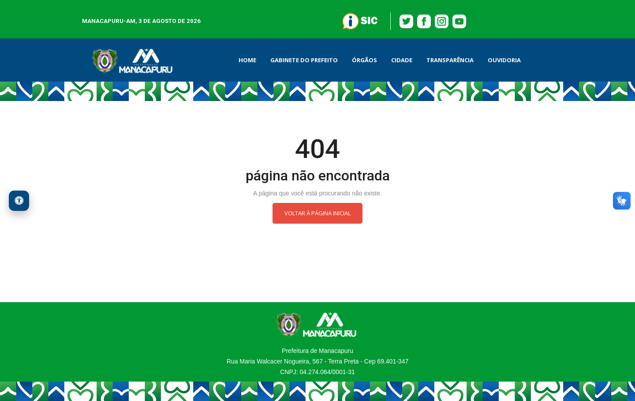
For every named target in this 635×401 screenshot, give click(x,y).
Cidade (401, 60)
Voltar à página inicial (317, 213)
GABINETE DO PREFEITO (304, 60)
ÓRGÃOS (364, 60)
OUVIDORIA (504, 60)
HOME (247, 60)
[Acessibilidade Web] (19, 201)
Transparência (450, 60)
